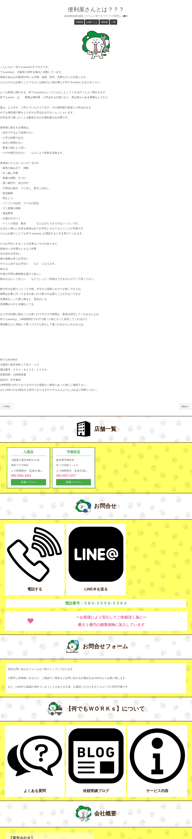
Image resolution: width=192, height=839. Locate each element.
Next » (184, 406)
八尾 (113, 22)
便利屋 (104, 22)
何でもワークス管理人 (108, 16)
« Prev (6, 406)
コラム (89, 16)
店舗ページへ (28, 482)
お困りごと (91, 22)
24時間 (79, 22)
